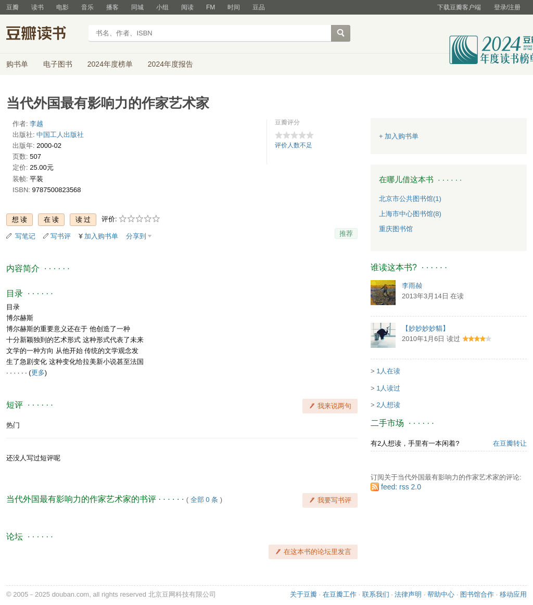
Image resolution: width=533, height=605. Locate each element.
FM (210, 7)
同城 (137, 7)
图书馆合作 (477, 594)
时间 (233, 7)
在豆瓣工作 (340, 594)
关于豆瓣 (303, 594)
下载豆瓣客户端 (459, 7)
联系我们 (375, 594)
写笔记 (25, 236)
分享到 (136, 236)
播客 (112, 7)
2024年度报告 (170, 64)
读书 (37, 7)
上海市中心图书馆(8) (410, 214)
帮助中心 (440, 594)
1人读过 (388, 388)
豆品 (258, 7)
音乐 (87, 7)
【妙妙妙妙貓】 (425, 328)
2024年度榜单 (110, 64)
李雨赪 (412, 285)
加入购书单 (101, 236)
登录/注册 (507, 7)
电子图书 (57, 64)
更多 (38, 372)
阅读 (187, 7)
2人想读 (388, 405)
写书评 (60, 236)
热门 (13, 425)
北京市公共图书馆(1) (410, 199)
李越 (36, 124)
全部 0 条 (204, 499)
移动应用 (513, 594)
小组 (162, 7)
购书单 (17, 64)
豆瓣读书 (44, 34)
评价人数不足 (293, 145)
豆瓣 (12, 7)
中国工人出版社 (60, 134)
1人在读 (388, 371)
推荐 (346, 233)
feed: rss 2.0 (401, 487)
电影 (62, 7)
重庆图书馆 (396, 229)
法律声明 (408, 594)
